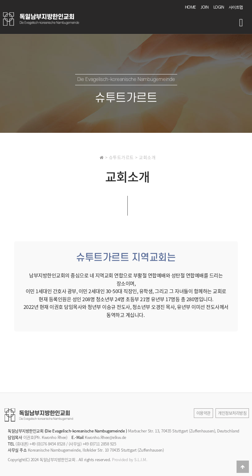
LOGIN (218, 7)
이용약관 (203, 413)
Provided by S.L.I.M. (129, 459)
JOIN (204, 7)
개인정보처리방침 (232, 413)
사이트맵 (236, 7)
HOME (190, 7)
